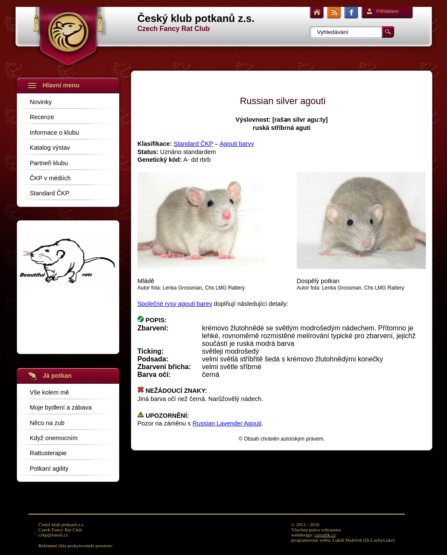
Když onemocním (54, 438)
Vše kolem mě (49, 392)
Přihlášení (387, 11)
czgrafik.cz (324, 534)
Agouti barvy (237, 143)
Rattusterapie (48, 453)
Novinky (41, 102)
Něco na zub (47, 422)
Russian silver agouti (283, 101)
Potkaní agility (49, 468)
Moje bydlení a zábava (61, 407)
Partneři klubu (49, 163)
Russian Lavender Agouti (226, 423)
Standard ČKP (49, 193)
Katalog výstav (50, 147)
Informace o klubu (54, 132)
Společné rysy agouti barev (174, 303)
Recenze (42, 117)
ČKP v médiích (50, 178)
